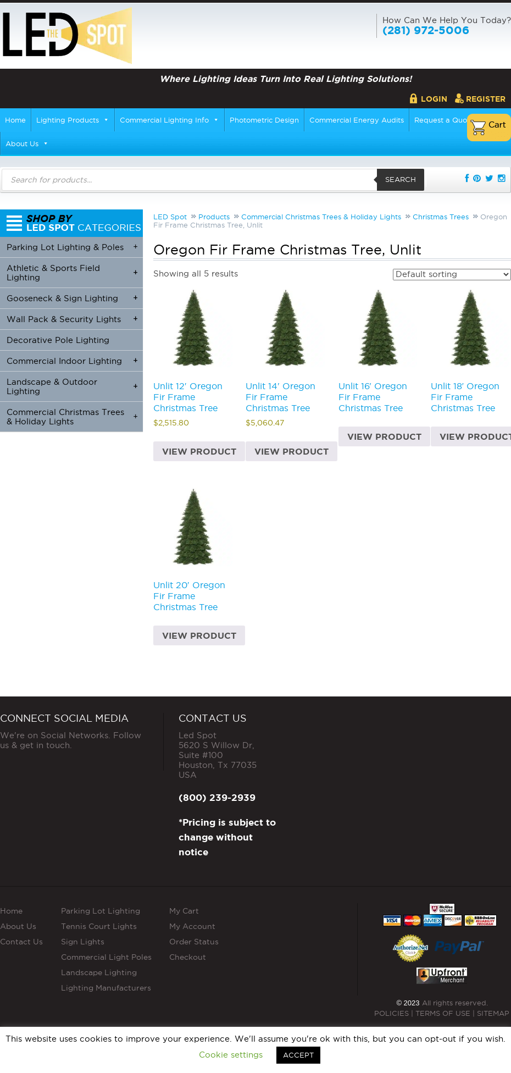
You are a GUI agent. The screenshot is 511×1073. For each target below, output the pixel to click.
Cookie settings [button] (231, 1054)
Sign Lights (82, 941)
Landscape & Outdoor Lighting (72, 386)
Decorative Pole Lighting (58, 340)
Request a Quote (444, 120)
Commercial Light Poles (106, 957)
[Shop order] (452, 274)
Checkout (187, 957)
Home (15, 120)
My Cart (184, 910)
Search (400, 179)
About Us (27, 143)
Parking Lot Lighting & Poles (72, 246)
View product (199, 451)
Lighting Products (72, 119)
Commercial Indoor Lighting (72, 360)
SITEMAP (493, 1013)
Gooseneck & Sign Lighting (72, 297)
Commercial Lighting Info (169, 119)
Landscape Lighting (99, 972)
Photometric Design (264, 120)
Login (434, 99)
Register (486, 99)
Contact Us (21, 941)
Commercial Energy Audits (356, 120)
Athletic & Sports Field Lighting (72, 272)
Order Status (194, 941)
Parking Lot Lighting (100, 910)
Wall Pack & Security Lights (72, 318)
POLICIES (391, 1013)
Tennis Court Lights (99, 926)
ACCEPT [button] (298, 1055)
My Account (192, 926)
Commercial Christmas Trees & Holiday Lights (72, 416)
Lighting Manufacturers (106, 987)
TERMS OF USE (442, 1013)
